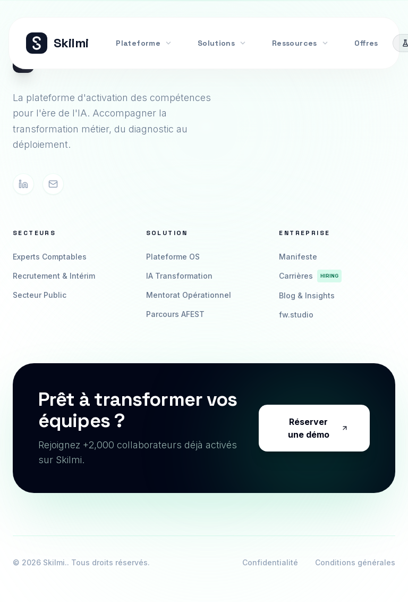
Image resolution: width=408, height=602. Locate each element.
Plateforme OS (173, 256)
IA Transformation (179, 275)
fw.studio (296, 314)
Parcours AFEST (175, 314)
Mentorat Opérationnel (188, 294)
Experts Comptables (50, 256)
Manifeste (298, 256)
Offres (366, 43)
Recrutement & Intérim (54, 275)
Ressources (300, 43)
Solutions (222, 43)
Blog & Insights (307, 295)
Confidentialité (270, 562)
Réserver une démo (318, 428)
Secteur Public (39, 294)
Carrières (310, 276)
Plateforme (144, 43)
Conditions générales (355, 562)
